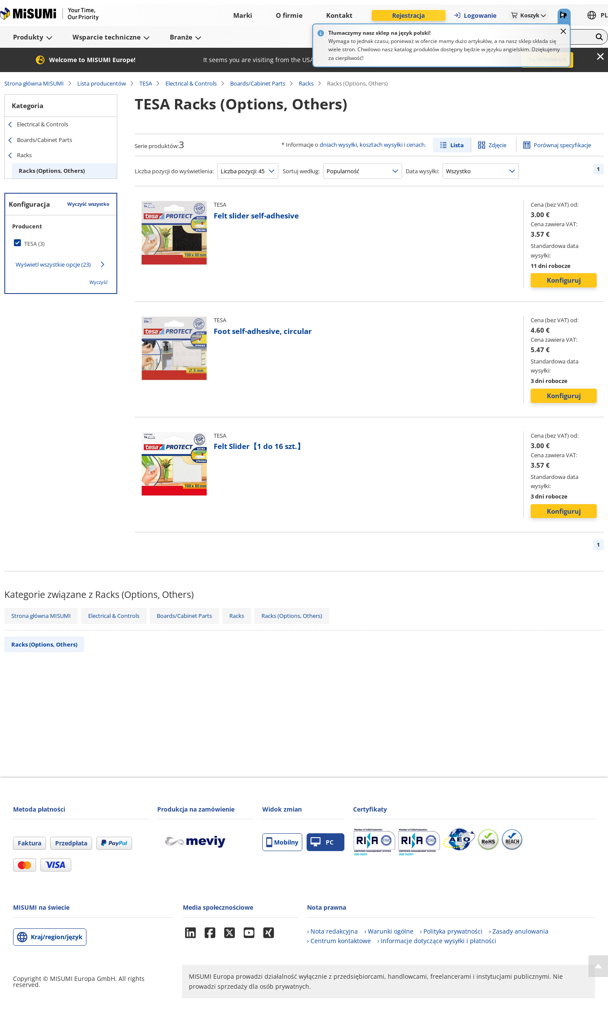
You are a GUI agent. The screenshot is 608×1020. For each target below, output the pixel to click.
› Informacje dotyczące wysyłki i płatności (436, 941)
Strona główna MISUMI (34, 83)
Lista (457, 145)
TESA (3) (34, 244)
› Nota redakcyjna (332, 931)
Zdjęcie (497, 145)
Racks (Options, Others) (52, 171)
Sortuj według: (301, 171)
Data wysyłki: (422, 171)
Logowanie (474, 15)
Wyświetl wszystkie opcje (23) (53, 264)
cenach (415, 145)
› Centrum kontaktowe (339, 941)
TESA (145, 83)
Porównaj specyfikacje (562, 145)
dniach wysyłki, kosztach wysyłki (361, 145)
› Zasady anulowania (519, 931)
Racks (306, 83)
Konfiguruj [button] (564, 280)
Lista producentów (101, 83)
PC (322, 842)
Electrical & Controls (191, 83)
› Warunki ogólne (388, 931)
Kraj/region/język (57, 937)
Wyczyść (98, 282)
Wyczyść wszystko (88, 204)
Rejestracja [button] (408, 15)
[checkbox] (60, 243)
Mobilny (282, 842)
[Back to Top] (598, 966)
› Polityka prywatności (451, 931)
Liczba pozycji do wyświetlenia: (174, 171)
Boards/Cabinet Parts (257, 83)
